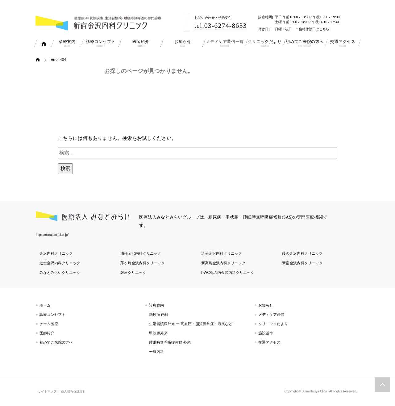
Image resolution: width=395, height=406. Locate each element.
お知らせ (265, 305)
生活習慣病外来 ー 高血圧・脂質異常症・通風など (191, 324)
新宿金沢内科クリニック (302, 263)
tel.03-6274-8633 (220, 25)
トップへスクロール (382, 384)
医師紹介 (47, 333)
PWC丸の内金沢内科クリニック (227, 272)
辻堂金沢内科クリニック (60, 263)
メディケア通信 (271, 314)
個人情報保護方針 (73, 391)
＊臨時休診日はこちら (312, 29)
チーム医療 (49, 324)
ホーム (45, 305)
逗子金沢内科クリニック (221, 253)
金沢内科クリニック (56, 253)
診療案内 (156, 305)
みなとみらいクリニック (60, 272)
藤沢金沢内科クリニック (302, 253)
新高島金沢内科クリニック (223, 263)
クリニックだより (273, 324)
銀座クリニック (133, 272)
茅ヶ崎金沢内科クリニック (142, 263)
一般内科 (156, 351)
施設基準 (265, 333)
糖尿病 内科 (158, 314)
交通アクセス (269, 342)
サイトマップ (47, 391)
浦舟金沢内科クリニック (140, 253)
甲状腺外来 (158, 333)
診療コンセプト (52, 314)
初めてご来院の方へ (56, 342)
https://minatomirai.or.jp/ (52, 234)
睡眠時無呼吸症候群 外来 (170, 342)
